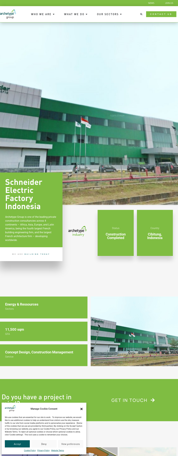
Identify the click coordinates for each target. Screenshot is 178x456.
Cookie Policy (30, 450)
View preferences (70, 443)
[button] (81, 409)
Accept (17, 443)
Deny (44, 443)
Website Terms (57, 450)
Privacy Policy (43, 450)
